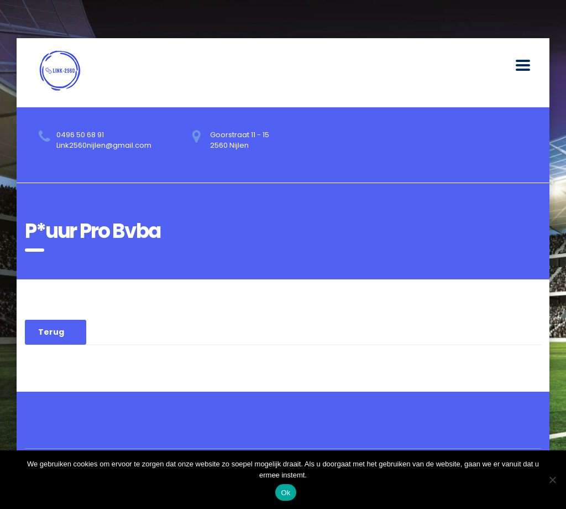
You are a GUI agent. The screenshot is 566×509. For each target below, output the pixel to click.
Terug (51, 331)
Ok (285, 493)
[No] (552, 479)
